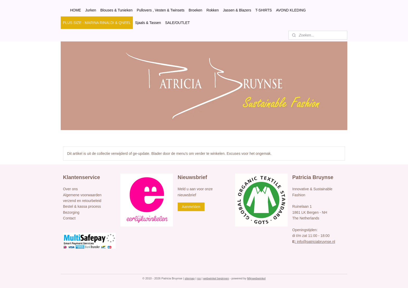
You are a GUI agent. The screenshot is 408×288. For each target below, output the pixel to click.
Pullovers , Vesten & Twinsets (160, 10)
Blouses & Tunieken (116, 10)
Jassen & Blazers (237, 10)
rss (199, 278)
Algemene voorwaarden (82, 195)
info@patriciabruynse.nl (315, 242)
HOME (75, 10)
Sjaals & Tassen (148, 23)
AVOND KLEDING (291, 10)
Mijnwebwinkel (256, 278)
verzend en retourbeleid (82, 201)
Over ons (70, 189)
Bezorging (71, 212)
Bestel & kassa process (82, 206)
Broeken (195, 10)
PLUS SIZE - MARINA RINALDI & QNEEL (97, 23)
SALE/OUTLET (177, 23)
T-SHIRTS (263, 10)
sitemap (190, 278)
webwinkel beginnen (216, 278)
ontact (71, 218)
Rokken (212, 10)
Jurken (90, 10)
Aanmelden (191, 207)
